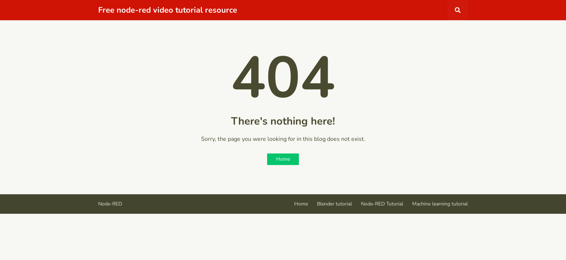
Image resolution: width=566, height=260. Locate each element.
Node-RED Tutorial (382, 203)
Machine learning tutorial (440, 203)
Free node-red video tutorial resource (167, 10)
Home (283, 159)
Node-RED (110, 203)
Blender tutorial (334, 203)
